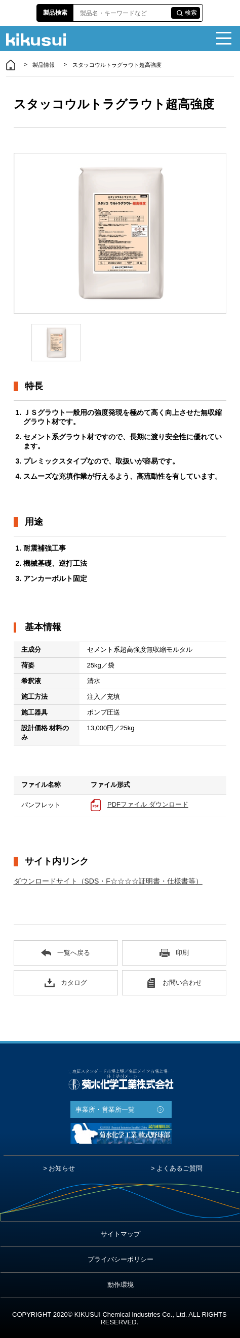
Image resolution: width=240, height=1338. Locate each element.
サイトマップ (120, 1234)
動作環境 (120, 1284)
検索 (191, 12)
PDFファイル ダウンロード (147, 804)
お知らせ (62, 1168)
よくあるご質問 (179, 1168)
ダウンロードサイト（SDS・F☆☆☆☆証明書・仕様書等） (108, 881)
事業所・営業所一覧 (105, 1109)
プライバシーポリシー (120, 1259)
